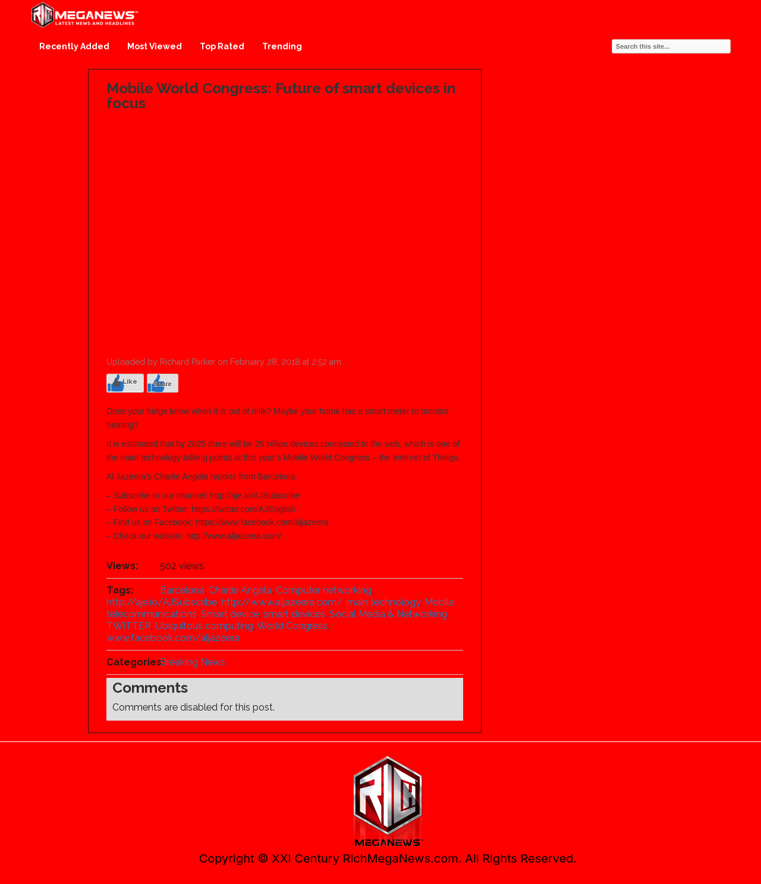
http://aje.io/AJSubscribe (161, 602)
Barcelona (182, 590)
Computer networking (324, 590)
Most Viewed (154, 46)
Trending (282, 46)
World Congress (292, 626)
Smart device (230, 614)
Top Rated (222, 46)
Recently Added (74, 46)
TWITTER (128, 626)
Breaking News (192, 662)
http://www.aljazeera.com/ (281, 602)
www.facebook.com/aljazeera (173, 637)
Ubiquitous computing (204, 626)
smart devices (294, 614)
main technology (383, 602)
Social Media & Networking (388, 614)
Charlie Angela (240, 590)
